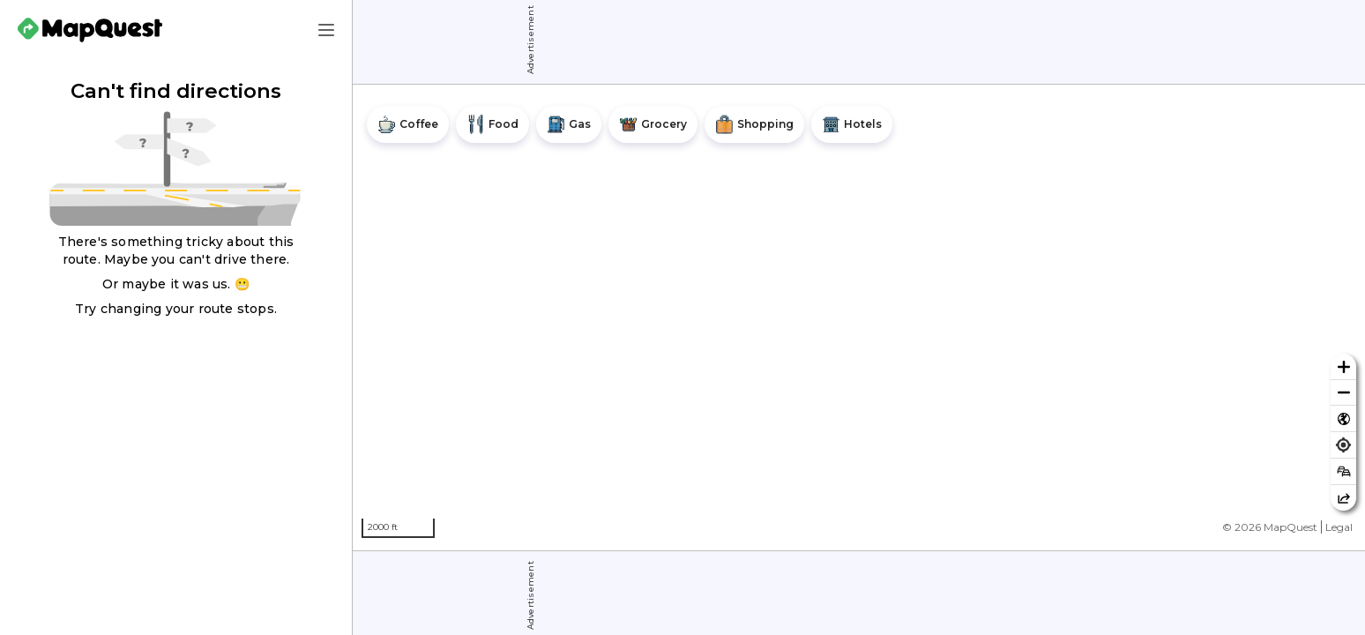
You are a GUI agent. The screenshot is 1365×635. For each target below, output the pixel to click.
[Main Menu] (326, 30)
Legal (1339, 527)
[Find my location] (1343, 445)
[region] (859, 317)
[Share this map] (1343, 498)
